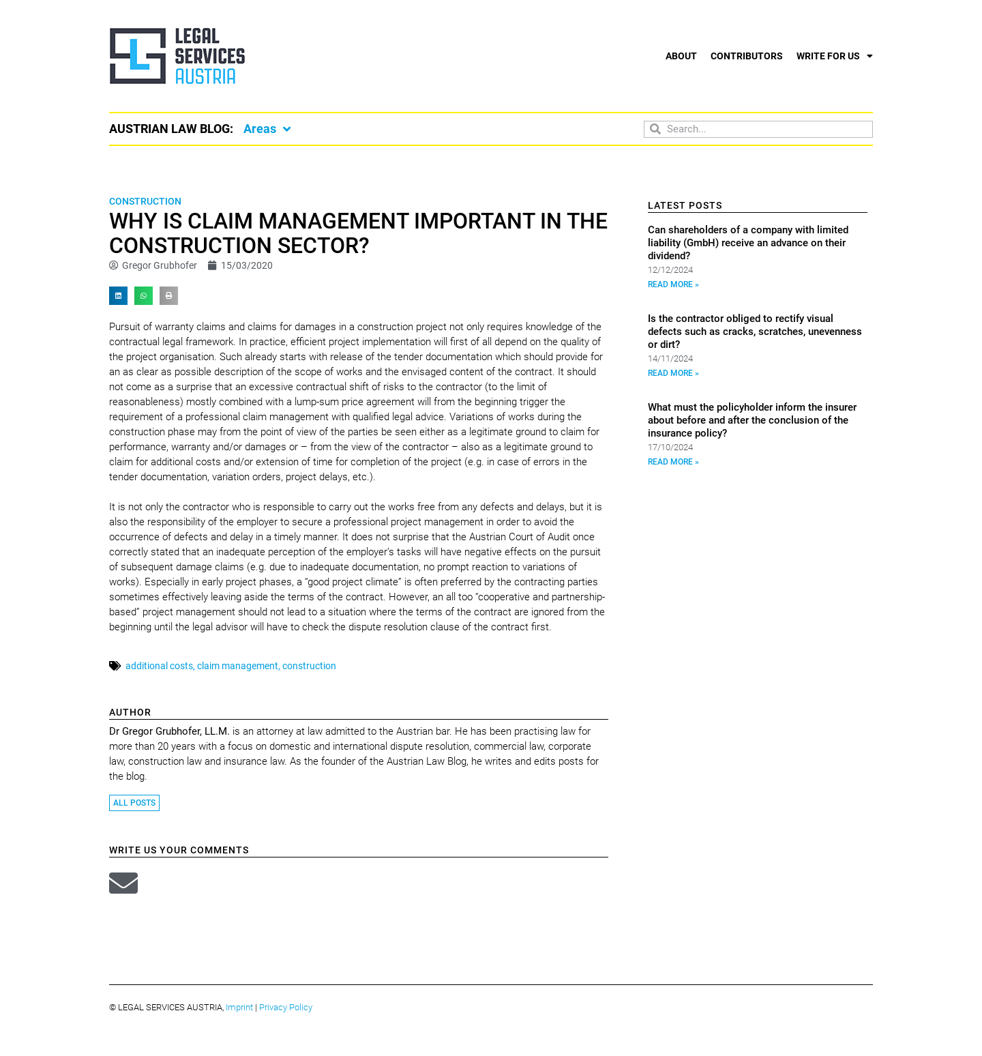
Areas (267, 129)
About (681, 55)
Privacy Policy (285, 1007)
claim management (237, 665)
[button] (118, 296)
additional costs (159, 665)
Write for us (835, 56)
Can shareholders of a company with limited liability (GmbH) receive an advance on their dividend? (748, 243)
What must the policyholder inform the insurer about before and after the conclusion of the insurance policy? (752, 420)
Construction (145, 201)
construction (309, 665)
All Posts (134, 803)
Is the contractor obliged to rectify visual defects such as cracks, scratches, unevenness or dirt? (755, 331)
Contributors (747, 55)
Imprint (239, 1007)
